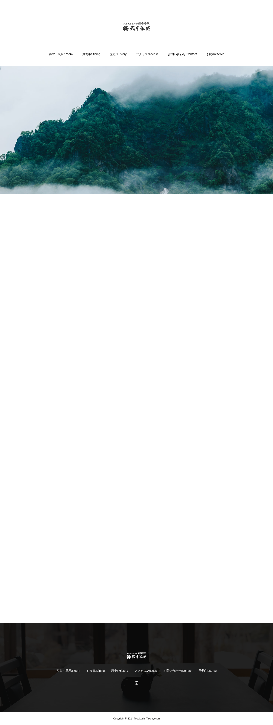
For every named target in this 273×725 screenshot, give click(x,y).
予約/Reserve (215, 54)
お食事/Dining (91, 54)
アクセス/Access (147, 54)
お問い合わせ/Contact (182, 54)
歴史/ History (118, 54)
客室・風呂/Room (61, 54)
